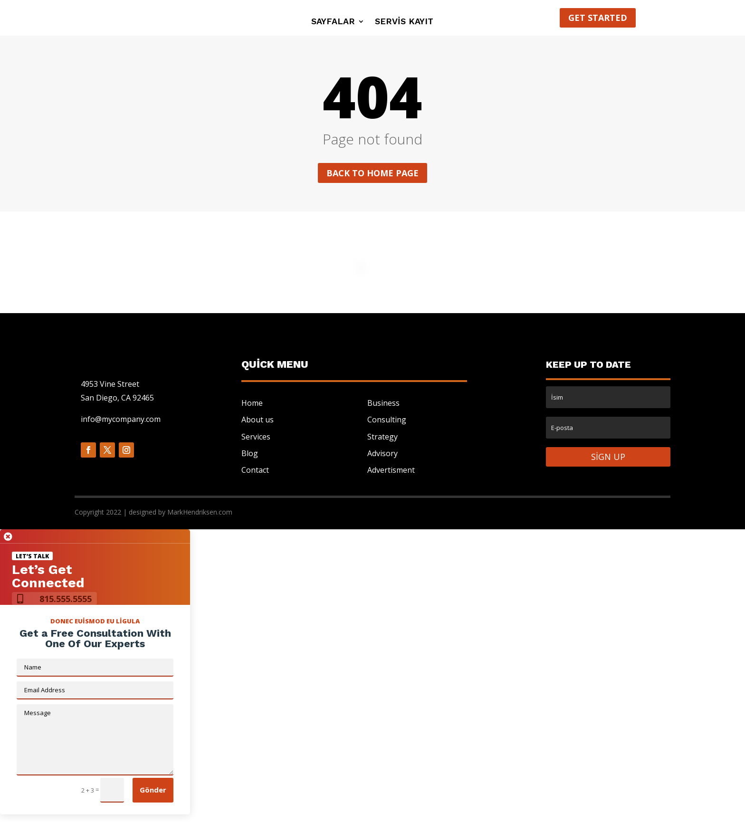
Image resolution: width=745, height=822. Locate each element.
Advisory (382, 453)
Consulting (386, 419)
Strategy (382, 436)
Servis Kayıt (404, 22)
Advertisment (391, 470)
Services (255, 436)
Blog (249, 453)
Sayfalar (333, 22)
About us (257, 419)
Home (252, 403)
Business (383, 403)
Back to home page (372, 173)
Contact (255, 470)
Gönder (153, 789)
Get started (597, 17)
